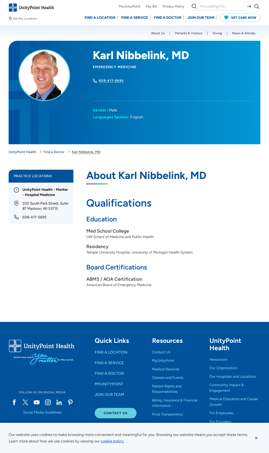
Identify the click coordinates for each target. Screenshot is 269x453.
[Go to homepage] (31, 7)
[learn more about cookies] (112, 441)
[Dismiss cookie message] (256, 438)
